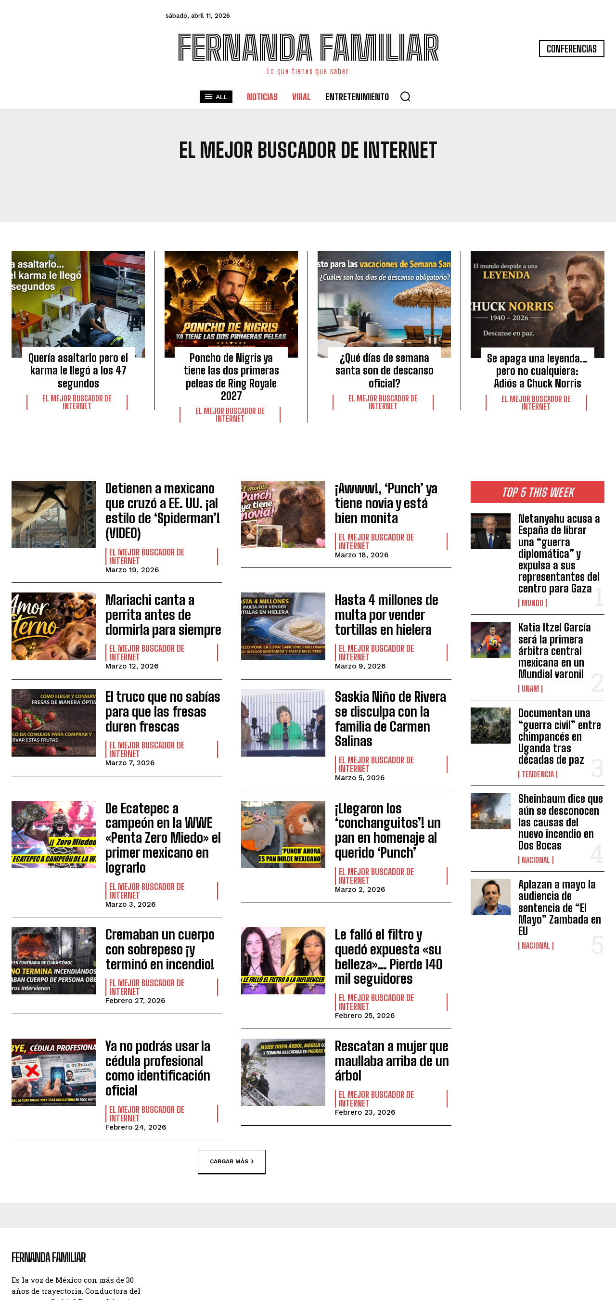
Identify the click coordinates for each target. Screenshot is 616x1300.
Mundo (532, 603)
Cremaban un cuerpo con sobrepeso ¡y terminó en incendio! (162, 873)
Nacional (536, 860)
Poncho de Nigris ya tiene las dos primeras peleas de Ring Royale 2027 (231, 376)
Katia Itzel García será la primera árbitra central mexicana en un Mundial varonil (554, 651)
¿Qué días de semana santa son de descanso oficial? (384, 370)
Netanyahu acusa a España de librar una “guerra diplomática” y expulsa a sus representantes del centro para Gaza (559, 553)
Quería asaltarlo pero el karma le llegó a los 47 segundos (78, 370)
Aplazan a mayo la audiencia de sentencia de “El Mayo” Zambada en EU (559, 908)
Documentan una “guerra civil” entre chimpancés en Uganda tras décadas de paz (559, 736)
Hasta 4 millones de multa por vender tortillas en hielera (392, 590)
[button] (405, 96)
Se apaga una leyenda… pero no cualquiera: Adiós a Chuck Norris (537, 371)
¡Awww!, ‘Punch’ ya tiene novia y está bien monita (391, 498)
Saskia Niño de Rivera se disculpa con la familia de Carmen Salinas (393, 680)
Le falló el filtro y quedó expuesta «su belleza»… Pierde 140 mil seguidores (392, 873)
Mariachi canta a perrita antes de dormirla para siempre (161, 590)
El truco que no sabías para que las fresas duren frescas (155, 680)
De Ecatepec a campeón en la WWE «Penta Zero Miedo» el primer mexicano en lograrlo (159, 777)
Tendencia (538, 774)
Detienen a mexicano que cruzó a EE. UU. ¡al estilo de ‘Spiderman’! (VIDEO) (161, 499)
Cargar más (232, 1047)
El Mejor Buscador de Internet (77, 402)
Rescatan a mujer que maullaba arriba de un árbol (385, 964)
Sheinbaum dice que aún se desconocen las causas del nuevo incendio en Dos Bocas (560, 822)
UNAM (530, 689)
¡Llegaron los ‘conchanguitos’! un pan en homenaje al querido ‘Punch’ (390, 777)
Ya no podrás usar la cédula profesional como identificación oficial (161, 964)
